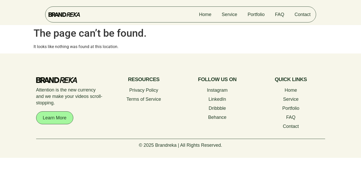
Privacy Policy (143, 90)
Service (229, 14)
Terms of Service (143, 99)
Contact (302, 14)
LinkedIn (217, 99)
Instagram (217, 90)
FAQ (279, 14)
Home (205, 14)
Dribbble (217, 108)
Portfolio (255, 14)
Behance (217, 117)
